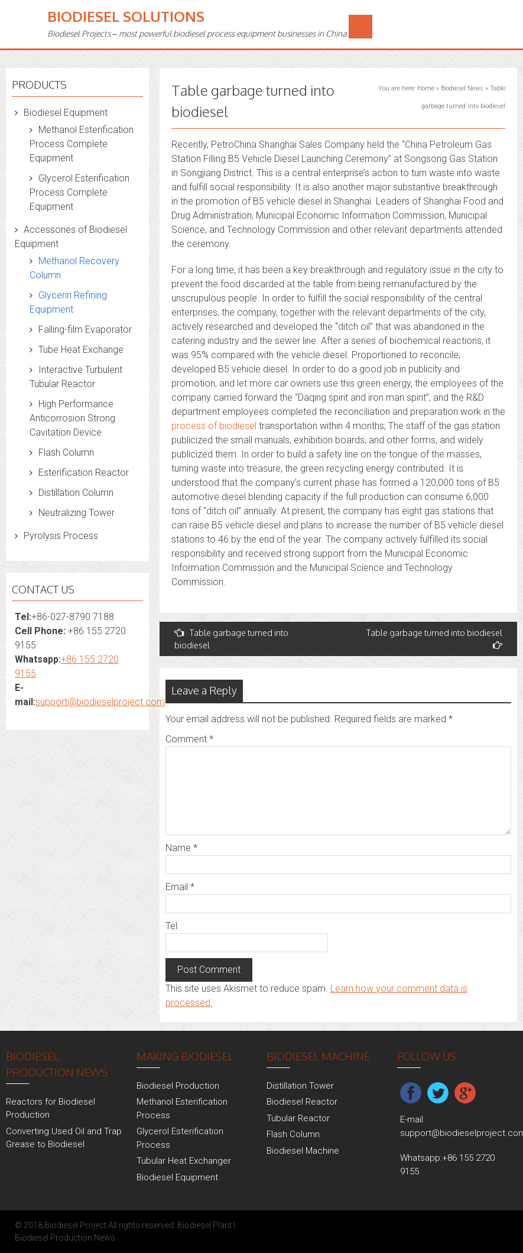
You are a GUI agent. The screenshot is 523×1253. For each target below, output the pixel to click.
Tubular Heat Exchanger (184, 1160)
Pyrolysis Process (61, 535)
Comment (189, 739)
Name (181, 847)
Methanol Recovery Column (74, 268)
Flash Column (66, 452)
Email (179, 886)
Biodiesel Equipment (66, 112)
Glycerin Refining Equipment (68, 302)
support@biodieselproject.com (100, 701)
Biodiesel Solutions (125, 16)
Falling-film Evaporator (85, 329)
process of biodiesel (213, 425)
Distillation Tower (300, 1085)
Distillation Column (75, 492)
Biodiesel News (462, 88)
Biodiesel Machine (303, 1150)
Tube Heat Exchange (81, 349)
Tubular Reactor (298, 1118)
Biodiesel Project (75, 1225)
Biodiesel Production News (65, 1237)
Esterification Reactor (83, 472)
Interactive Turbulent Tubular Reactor (76, 376)
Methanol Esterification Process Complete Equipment (82, 144)
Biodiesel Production (178, 1085)
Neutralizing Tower (76, 512)
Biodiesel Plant (204, 1225)
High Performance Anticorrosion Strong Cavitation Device (72, 418)
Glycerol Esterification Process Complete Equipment (79, 192)
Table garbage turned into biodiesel (231, 639)
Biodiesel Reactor (302, 1101)
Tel (171, 925)
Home (425, 88)
